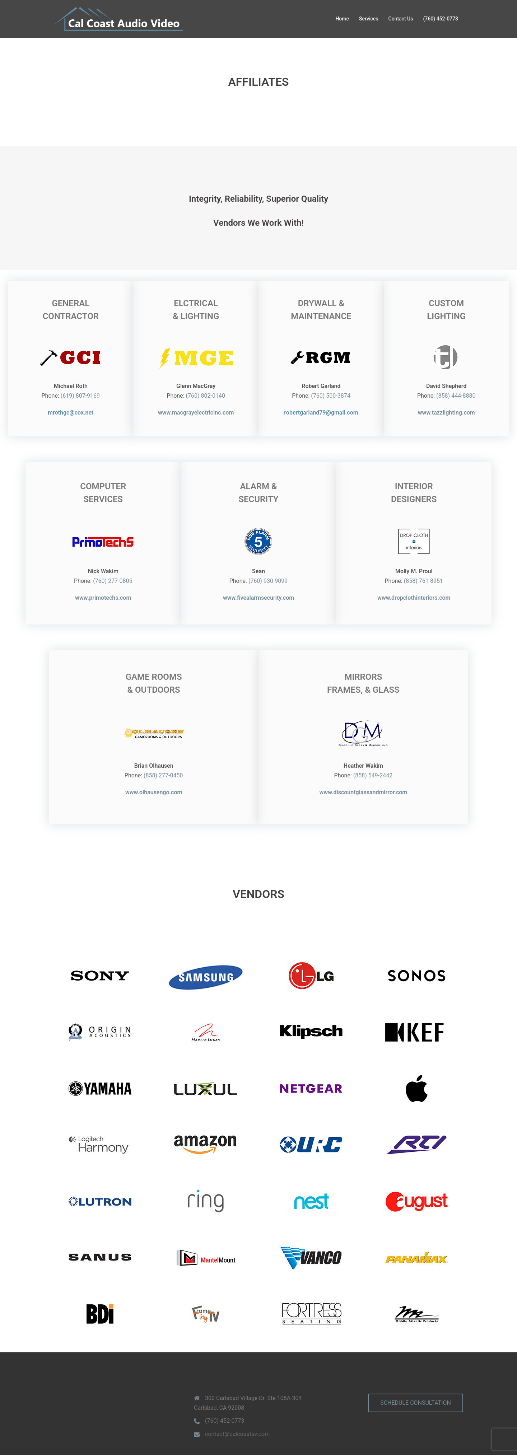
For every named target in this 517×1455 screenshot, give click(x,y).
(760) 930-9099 (268, 563)
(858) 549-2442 (321, 733)
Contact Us (400, 19)
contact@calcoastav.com (237, 1375)
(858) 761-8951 (375, 563)
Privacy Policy (218, 1430)
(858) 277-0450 (214, 733)
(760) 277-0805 (161, 563)
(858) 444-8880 (428, 392)
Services (368, 19)
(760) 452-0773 (440, 19)
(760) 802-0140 (214, 392)
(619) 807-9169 (107, 392)
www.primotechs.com (414, 1430)
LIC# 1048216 (324, 1430)
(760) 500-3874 (321, 392)
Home (342, 19)
